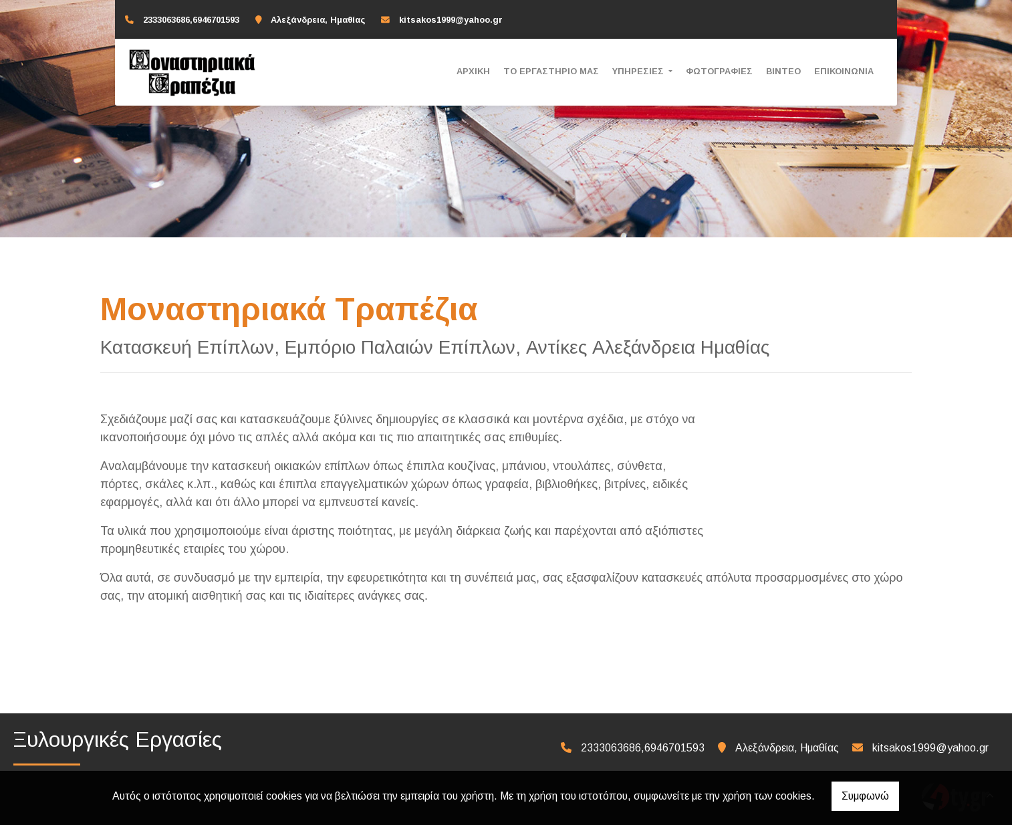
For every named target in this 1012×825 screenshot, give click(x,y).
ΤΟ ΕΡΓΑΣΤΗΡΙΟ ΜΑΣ (551, 71)
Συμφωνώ (865, 796)
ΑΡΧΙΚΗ (473, 71)
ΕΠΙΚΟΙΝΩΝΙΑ (844, 71)
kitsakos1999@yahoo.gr (451, 20)
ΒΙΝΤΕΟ (783, 71)
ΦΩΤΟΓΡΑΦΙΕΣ (719, 71)
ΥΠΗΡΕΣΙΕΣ (639, 71)
